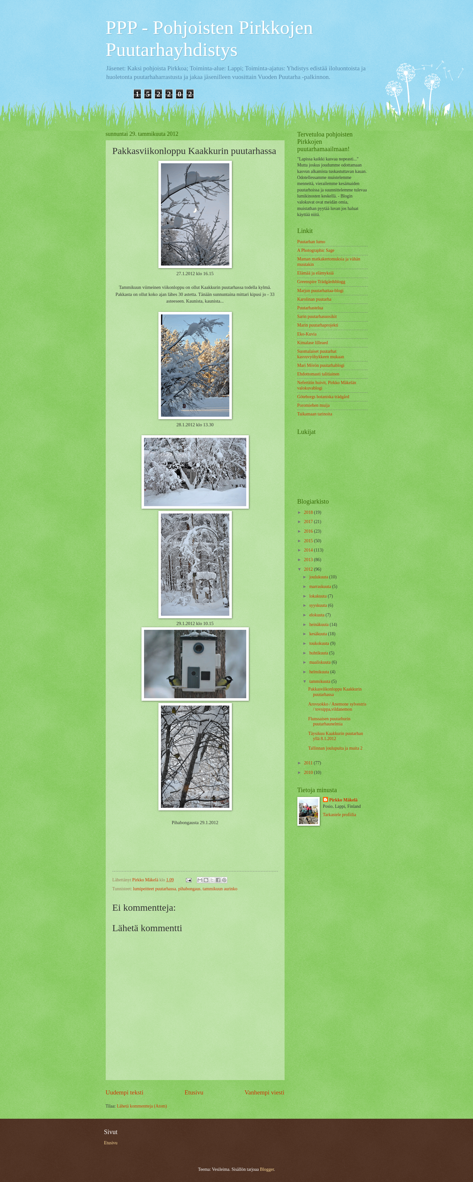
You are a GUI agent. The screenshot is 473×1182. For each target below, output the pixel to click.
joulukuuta (319, 577)
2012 (309, 569)
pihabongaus (189, 888)
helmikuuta (319, 671)
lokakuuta (318, 596)
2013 (309, 559)
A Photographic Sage (316, 250)
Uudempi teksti (125, 1092)
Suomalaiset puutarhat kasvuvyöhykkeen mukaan (320, 354)
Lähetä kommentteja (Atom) (142, 1106)
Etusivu (194, 1092)
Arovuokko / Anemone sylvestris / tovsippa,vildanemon (337, 707)
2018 (309, 512)
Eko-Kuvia (307, 334)
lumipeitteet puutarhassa (154, 888)
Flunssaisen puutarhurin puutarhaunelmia (329, 721)
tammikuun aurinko (220, 888)
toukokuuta (319, 643)
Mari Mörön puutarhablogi (321, 365)
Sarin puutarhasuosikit (317, 316)
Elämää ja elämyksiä (315, 273)
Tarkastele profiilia (339, 814)
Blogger (267, 1169)
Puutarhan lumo (311, 241)
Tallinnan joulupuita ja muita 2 (335, 748)
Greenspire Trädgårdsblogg (321, 281)
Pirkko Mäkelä (343, 800)
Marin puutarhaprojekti (317, 325)
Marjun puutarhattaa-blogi (320, 290)
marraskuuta (320, 586)
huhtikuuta (319, 653)
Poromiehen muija (313, 405)
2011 (309, 763)
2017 (309, 521)
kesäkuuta (318, 633)
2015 (309, 540)
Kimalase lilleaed (312, 342)
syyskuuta (318, 605)
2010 (309, 772)
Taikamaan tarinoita (314, 414)
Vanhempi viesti (265, 1092)
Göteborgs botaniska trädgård (323, 396)
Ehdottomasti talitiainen (318, 374)
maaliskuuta (320, 662)
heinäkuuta (319, 624)
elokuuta (317, 615)
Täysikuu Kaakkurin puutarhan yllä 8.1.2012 (335, 736)
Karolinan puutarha (314, 299)
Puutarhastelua (310, 307)
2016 (309, 531)
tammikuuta (320, 681)
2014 (309, 550)
